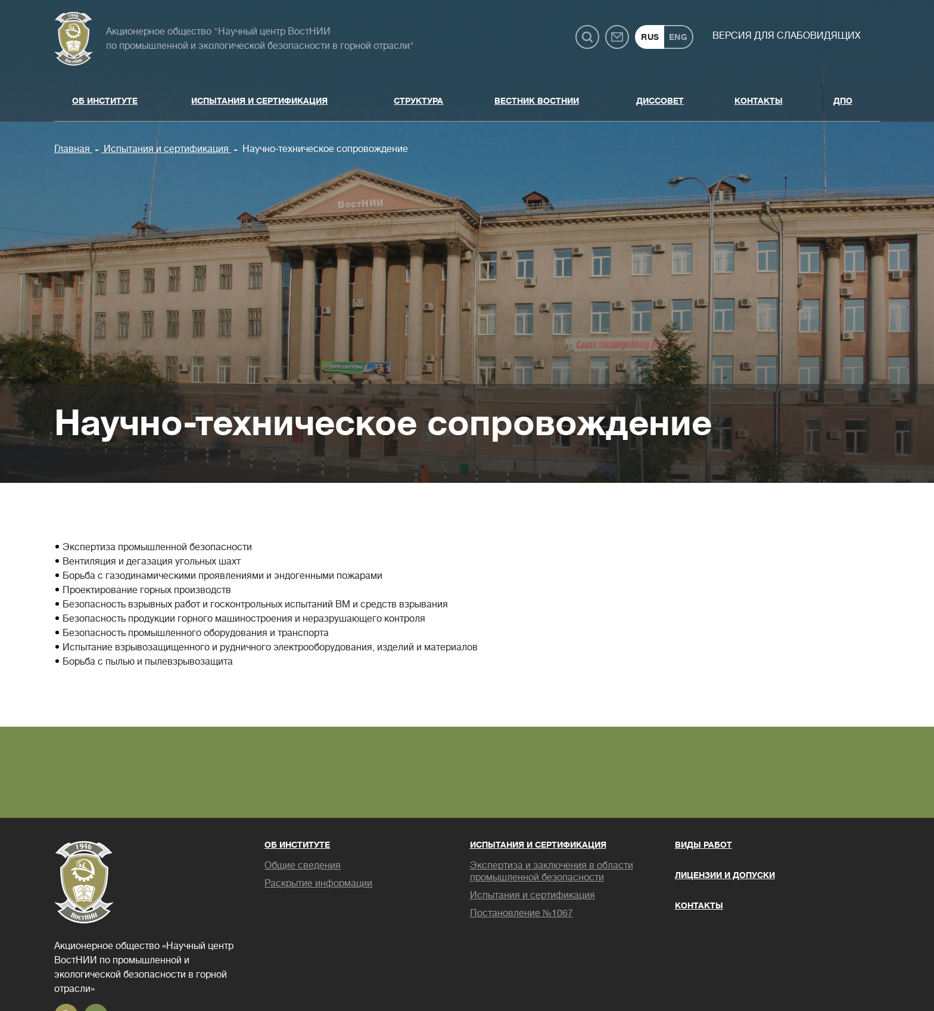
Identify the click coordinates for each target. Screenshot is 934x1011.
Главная (73, 149)
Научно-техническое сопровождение (324, 149)
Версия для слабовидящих (786, 35)
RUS (650, 37)
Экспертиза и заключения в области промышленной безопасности (551, 871)
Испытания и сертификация (259, 101)
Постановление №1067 (521, 913)
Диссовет (660, 101)
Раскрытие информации (318, 883)
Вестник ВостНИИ (536, 101)
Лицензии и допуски (725, 875)
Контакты (758, 101)
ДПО (842, 101)
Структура (418, 101)
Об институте (105, 101)
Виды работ (703, 844)
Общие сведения (302, 865)
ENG (678, 37)
